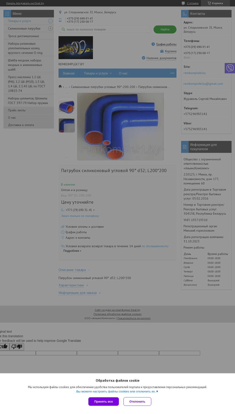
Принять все (103, 401)
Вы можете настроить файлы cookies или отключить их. (116, 391)
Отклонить (137, 401)
